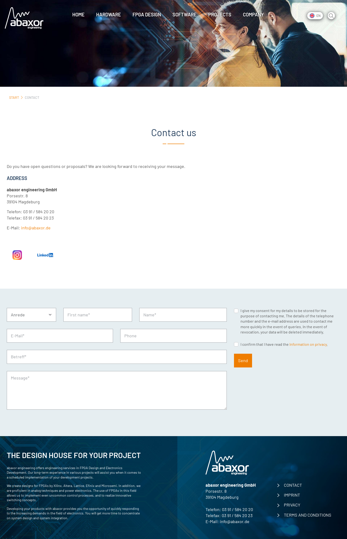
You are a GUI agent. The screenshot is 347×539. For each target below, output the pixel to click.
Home (78, 14)
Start (14, 97)
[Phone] (173, 336)
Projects (219, 14)
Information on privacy (308, 344)
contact (293, 485)
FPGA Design (147, 14)
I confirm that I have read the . (284, 344)
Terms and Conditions (307, 515)
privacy (292, 504)
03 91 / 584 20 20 (237, 509)
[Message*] (117, 390)
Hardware (108, 14)
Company (253, 14)
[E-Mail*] (60, 336)
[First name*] (97, 315)
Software (185, 14)
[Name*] (183, 315)
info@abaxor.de (36, 227)
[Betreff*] (117, 357)
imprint (292, 495)
